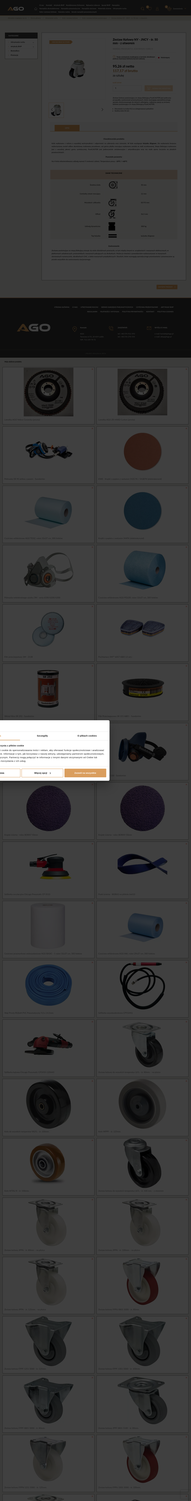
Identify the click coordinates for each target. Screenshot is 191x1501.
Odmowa (52, 773)
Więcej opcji (95, 773)
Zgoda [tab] (50, 735)
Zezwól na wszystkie (138, 773)
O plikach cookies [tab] (140, 735)
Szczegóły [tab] (95, 735)
